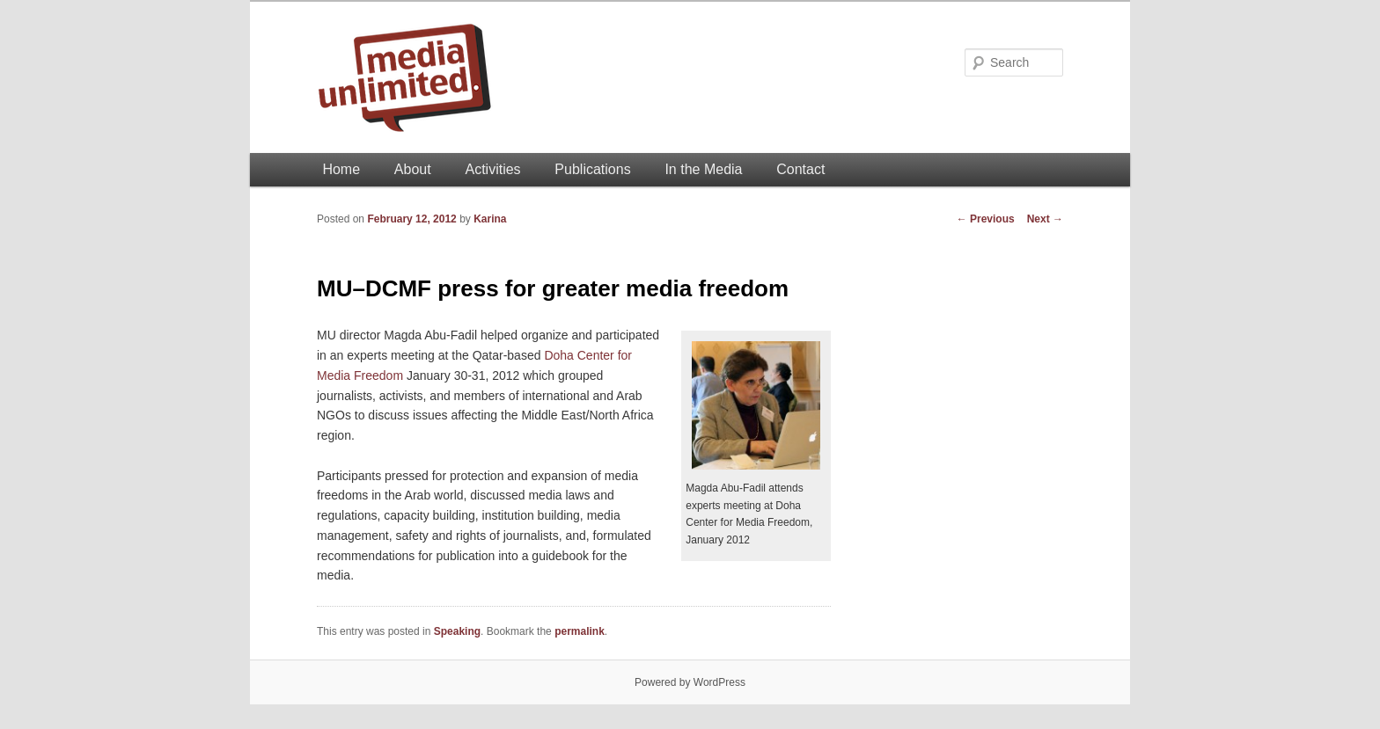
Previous (986, 219)
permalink (579, 631)
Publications (592, 169)
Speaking (457, 631)
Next (1045, 219)
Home (341, 169)
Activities (492, 169)
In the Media (703, 169)
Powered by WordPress (690, 682)
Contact (800, 169)
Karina (489, 219)
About (412, 169)
